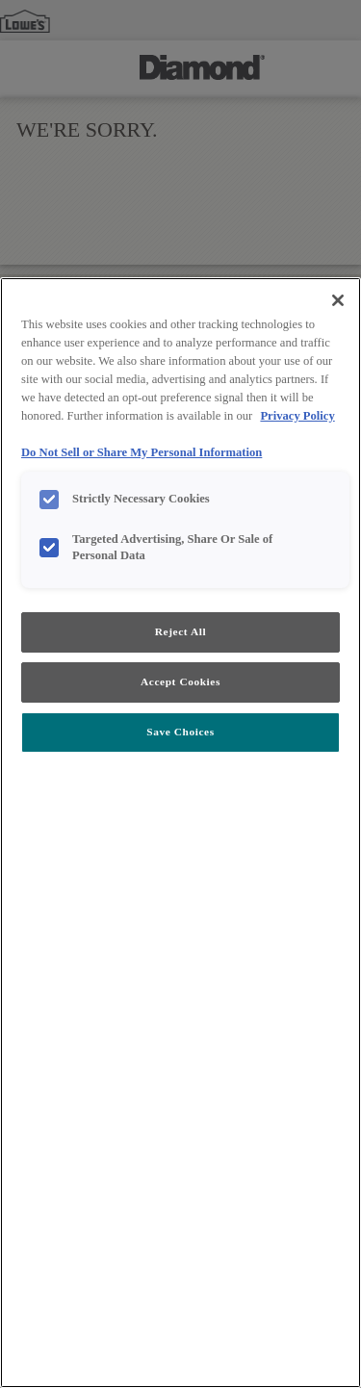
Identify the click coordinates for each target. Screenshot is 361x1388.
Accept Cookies (180, 681)
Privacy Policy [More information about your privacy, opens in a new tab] (297, 416)
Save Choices (180, 731)
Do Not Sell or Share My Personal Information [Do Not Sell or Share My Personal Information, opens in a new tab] (141, 452)
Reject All (180, 631)
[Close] (338, 300)
